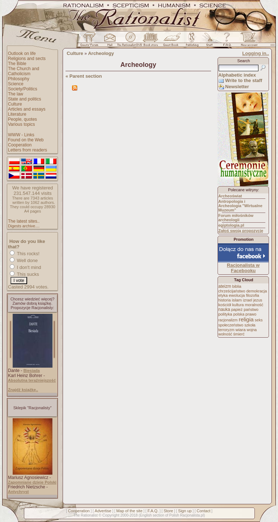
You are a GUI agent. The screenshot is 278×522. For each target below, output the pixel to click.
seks (259, 320)
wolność (225, 334)
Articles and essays (26, 109)
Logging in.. (255, 53)
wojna (252, 330)
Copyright (110, 515)
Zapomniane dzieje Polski (32, 482)
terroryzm (226, 330)
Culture (15, 104)
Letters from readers (27, 150)
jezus (257, 300)
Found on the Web (26, 139)
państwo (251, 309)
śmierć (238, 334)
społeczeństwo (230, 325)
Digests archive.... (23, 226)
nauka (224, 309)
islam (237, 300)
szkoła (249, 325)
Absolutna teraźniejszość (32, 380)
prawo (250, 314)
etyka (223, 295)
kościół (224, 305)
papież (237, 309)
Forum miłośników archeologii (235, 217)
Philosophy (18, 78)
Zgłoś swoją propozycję (240, 230)
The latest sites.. (23, 221)
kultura (238, 305)
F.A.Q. (153, 511)
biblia (236, 286)
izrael (247, 300)
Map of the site (129, 511)
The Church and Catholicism (23, 71)
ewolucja (237, 295)
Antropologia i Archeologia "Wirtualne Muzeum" (240, 205)
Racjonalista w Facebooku (243, 267)
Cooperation (19, 144)
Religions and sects (27, 58)
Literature (17, 114)
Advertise (103, 511)
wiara (240, 329)
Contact (203, 511)
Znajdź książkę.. (23, 390)
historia (224, 300)
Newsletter (237, 86)
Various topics (21, 124)
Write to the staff (243, 80)
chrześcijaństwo (231, 291)
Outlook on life (22, 53)
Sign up (184, 511)
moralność (254, 305)
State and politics (24, 99)
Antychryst (18, 491)
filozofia (252, 295)
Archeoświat (230, 196)
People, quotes (22, 119)
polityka (225, 314)
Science (16, 83)
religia (246, 319)
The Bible (17, 63)
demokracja (256, 291)
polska (238, 314)
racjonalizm (227, 320)
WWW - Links (21, 134)
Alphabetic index (237, 75)
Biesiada (32, 370)
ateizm (224, 286)
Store (168, 511)
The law (15, 94)
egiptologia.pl (231, 225)
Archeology (101, 53)
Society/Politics (22, 88)
